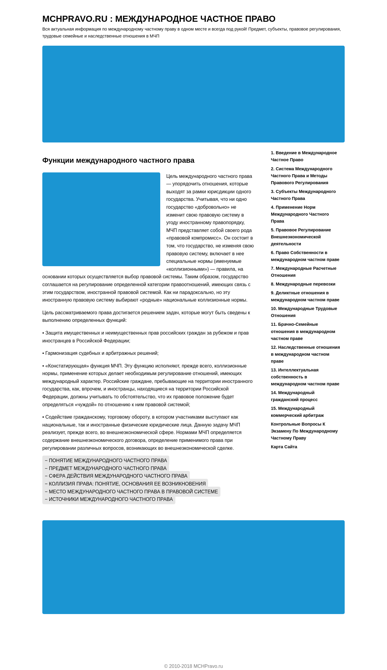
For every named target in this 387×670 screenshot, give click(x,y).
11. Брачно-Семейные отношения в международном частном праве (303, 331)
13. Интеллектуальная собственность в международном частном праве (305, 377)
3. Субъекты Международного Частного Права (303, 195)
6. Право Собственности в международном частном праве (305, 256)
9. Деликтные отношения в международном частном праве (305, 296)
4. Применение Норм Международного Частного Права (300, 214)
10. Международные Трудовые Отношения (304, 312)
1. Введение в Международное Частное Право (304, 156)
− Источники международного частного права (109, 499)
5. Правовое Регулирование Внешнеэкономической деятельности (301, 236)
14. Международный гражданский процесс (294, 396)
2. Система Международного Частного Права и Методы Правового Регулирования (301, 175)
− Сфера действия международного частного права (116, 476)
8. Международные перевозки (303, 284)
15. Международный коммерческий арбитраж (297, 412)
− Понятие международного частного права (106, 460)
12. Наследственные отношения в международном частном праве (305, 354)
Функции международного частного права (118, 160)
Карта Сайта (284, 446)
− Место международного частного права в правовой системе (131, 491)
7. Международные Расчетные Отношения (304, 272)
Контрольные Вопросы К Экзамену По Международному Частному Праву (304, 431)
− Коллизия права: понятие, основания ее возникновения (125, 483)
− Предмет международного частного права (106, 468)
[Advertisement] (193, 94)
